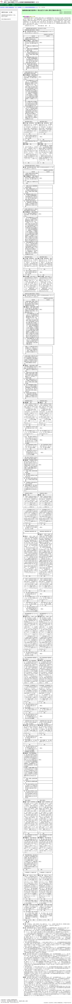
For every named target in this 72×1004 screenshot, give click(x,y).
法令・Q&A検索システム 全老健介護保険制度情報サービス (26, 7)
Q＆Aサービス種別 (4, 4)
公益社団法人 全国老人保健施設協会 (7, 7)
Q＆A (13, 4)
